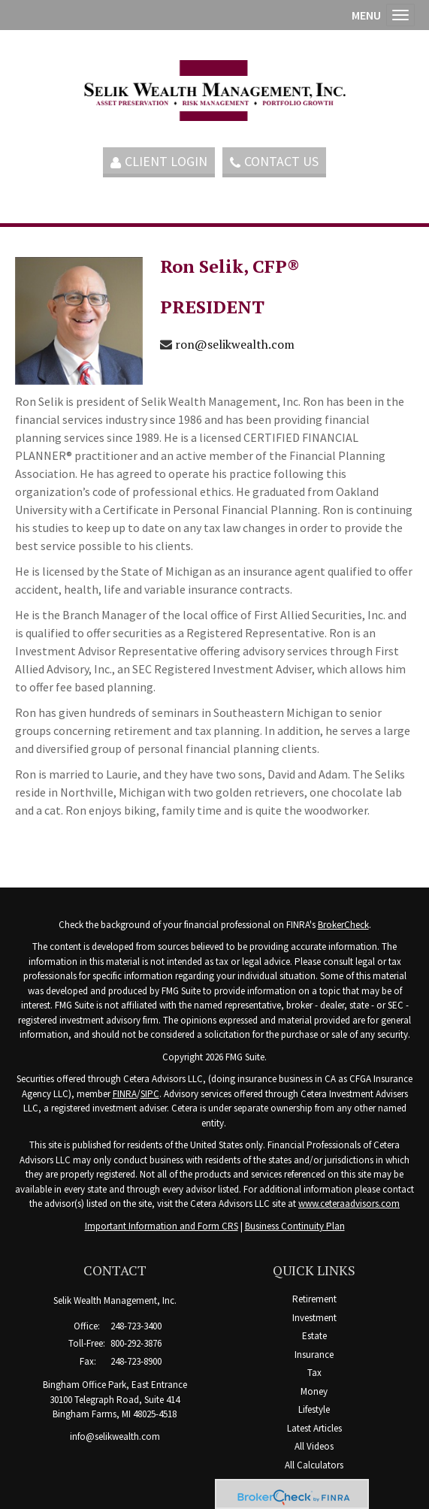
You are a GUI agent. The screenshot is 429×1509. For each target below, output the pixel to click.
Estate (314, 1335)
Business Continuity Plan (295, 1226)
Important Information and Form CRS (161, 1226)
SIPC (149, 1093)
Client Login (158, 161)
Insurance (314, 1354)
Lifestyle (314, 1409)
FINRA (125, 1093)
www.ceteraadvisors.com (349, 1203)
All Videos (314, 1446)
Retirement (314, 1299)
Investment (314, 1317)
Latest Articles (314, 1428)
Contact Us (274, 161)
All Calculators (314, 1465)
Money (314, 1391)
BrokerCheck (343, 924)
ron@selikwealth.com (235, 344)
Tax (314, 1372)
